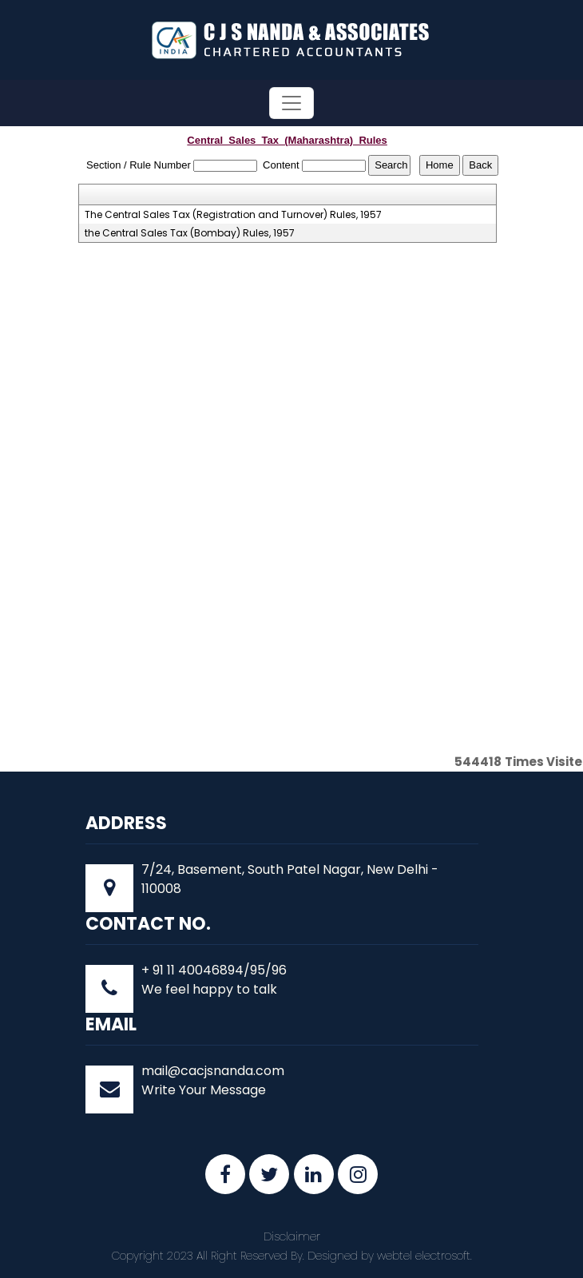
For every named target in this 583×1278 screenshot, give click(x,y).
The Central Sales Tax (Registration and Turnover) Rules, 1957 (233, 214)
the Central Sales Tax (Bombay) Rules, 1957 (190, 233)
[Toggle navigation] (291, 103)
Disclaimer (292, 1236)
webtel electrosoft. (424, 1256)
